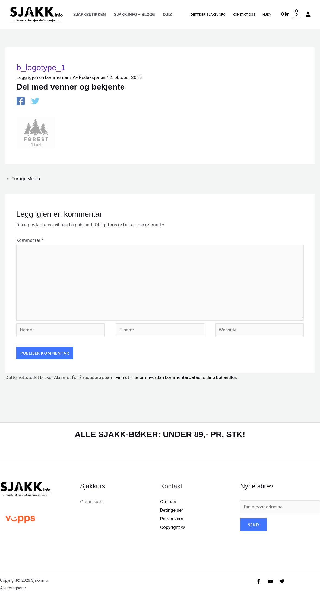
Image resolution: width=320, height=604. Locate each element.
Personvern (171, 518)
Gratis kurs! (91, 501)
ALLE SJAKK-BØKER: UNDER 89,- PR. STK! (160, 434)
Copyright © (172, 527)
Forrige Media (23, 178)
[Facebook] (21, 101)
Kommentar (30, 240)
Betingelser (171, 510)
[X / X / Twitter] (35, 101)
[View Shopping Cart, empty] (290, 14)
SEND (253, 524)
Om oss (168, 501)
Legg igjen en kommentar (43, 77)
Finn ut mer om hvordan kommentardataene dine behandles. (177, 377)
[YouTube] (270, 581)
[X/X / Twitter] (282, 581)
